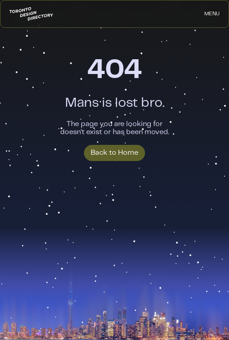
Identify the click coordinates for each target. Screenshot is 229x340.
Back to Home (114, 152)
